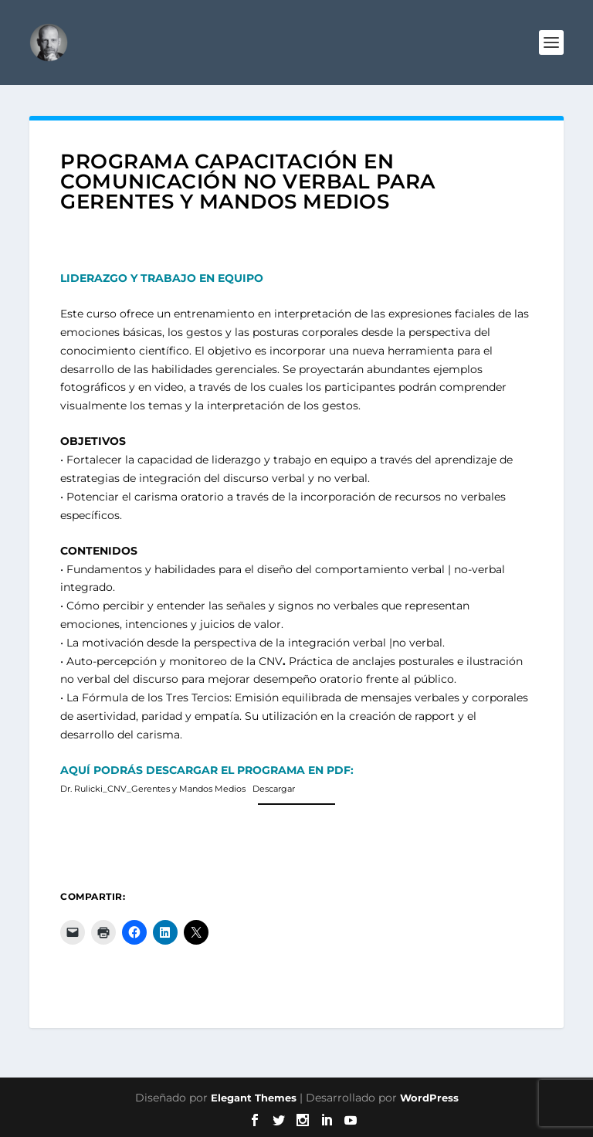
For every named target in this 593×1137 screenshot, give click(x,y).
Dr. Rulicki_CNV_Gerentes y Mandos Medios (153, 788)
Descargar (273, 788)
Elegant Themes (253, 1097)
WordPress (429, 1097)
